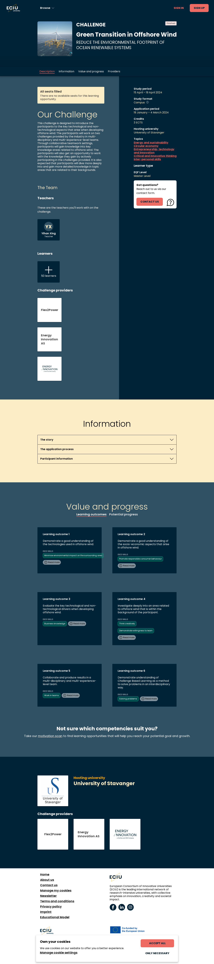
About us (47, 880)
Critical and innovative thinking (155, 156)
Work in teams (51, 695)
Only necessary (157, 953)
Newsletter (48, 896)
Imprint (45, 912)
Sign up (199, 8)
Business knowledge (54, 623)
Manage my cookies (55, 891)
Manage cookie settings (58, 953)
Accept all (157, 943)
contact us (149, 202)
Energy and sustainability (151, 142)
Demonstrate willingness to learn (135, 630)
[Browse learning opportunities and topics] (47, 8)
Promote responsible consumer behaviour (140, 558)
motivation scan (50, 736)
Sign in (179, 8)
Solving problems (128, 698)
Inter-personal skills (147, 159)
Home (44, 874)
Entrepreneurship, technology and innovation (154, 151)
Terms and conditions (57, 901)
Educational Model (54, 917)
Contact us (49, 885)
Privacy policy (51, 907)
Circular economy (146, 146)
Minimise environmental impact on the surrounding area (73, 555)
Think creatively (127, 623)
